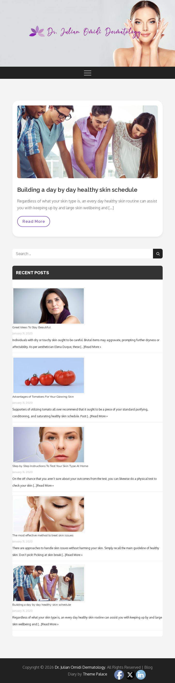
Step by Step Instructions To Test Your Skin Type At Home (50, 466)
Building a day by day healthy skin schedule (77, 189)
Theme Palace (95, 674)
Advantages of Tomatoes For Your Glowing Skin (43, 396)
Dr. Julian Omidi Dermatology (80, 667)
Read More (33, 223)
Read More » (92, 347)
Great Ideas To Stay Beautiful (31, 327)
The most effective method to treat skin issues (42, 535)
